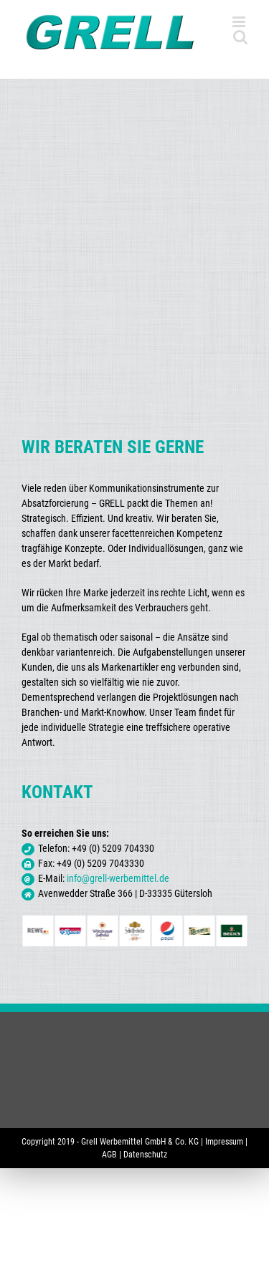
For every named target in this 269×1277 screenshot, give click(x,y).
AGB (109, 1155)
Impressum (224, 1142)
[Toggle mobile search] (240, 36)
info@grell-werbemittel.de (118, 878)
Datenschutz (145, 1155)
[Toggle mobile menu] (239, 21)
